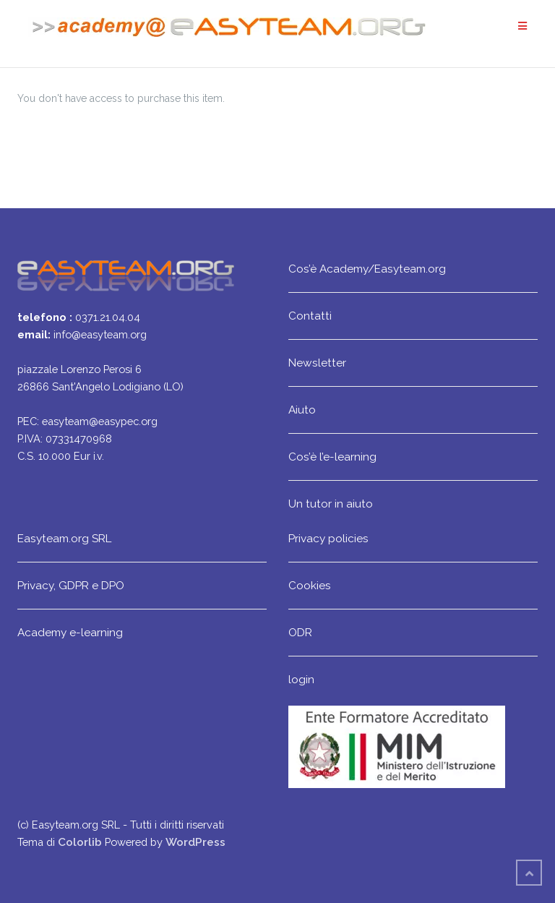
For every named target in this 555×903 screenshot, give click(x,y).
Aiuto (302, 409)
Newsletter (317, 362)
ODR (300, 632)
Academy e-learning (70, 632)
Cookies (309, 585)
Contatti (310, 315)
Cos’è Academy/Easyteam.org (367, 268)
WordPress (195, 842)
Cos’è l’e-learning (332, 456)
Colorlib (80, 842)
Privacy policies (328, 538)
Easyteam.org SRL (64, 538)
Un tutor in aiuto (330, 503)
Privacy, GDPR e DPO (70, 585)
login (301, 679)
